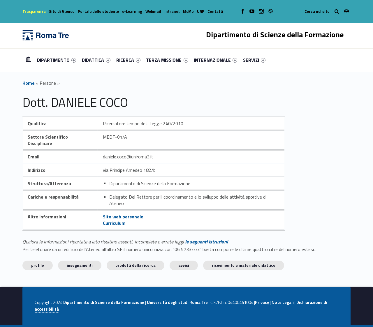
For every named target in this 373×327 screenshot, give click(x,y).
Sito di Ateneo (62, 11)
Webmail (153, 11)
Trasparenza (34, 11)
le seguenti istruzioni (206, 241)
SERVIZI (254, 59)
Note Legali (283, 302)
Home (28, 60)
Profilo (37, 265)
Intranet (172, 11)
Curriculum (114, 223)
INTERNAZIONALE (215, 59)
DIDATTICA (96, 59)
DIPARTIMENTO (56, 59)
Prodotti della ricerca (135, 265)
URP (200, 11)
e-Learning (132, 11)
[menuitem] (28, 60)
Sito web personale (123, 216)
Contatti (215, 11)
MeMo (188, 11)
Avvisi (183, 265)
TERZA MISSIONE (167, 59)
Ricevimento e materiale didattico (243, 265)
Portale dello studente (98, 11)
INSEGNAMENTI (80, 265)
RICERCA (128, 59)
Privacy (262, 302)
